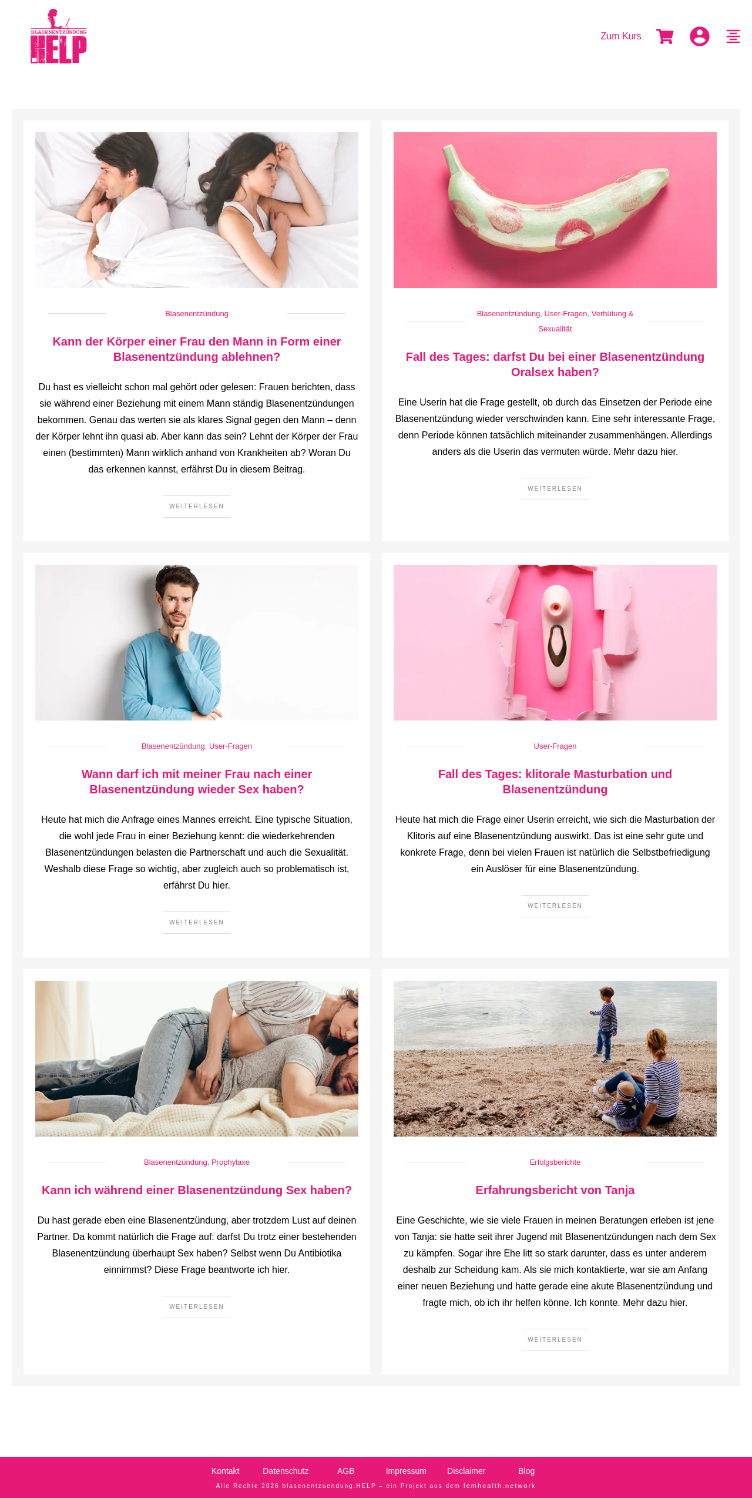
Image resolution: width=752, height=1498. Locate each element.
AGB (346, 1471)
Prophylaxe (231, 1162)
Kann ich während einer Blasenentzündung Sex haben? (197, 1190)
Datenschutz (285, 1471)
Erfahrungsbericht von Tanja (555, 1190)
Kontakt (225, 1471)
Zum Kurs (621, 36)
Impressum (406, 1471)
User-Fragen (566, 313)
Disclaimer (466, 1471)
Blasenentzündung (197, 313)
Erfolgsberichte (555, 1162)
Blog (526, 1471)
